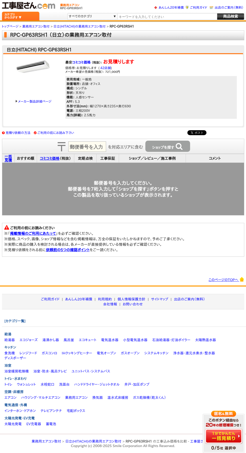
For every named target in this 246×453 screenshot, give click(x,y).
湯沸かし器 (50, 340)
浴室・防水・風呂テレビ (50, 371)
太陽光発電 (13, 424)
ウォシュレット (26, 384)
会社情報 (110, 304)
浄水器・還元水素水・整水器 (194, 353)
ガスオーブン (130, 353)
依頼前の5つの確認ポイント (68, 250)
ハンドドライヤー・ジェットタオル (97, 384)
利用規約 (105, 299)
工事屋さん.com (202, 441)
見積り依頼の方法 (18, 132)
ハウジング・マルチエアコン (40, 397)
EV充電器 (33, 424)
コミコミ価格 (81, 62)
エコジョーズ (28, 340)
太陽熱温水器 (205, 340)
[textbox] (166, 17)
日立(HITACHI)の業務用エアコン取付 (93, 441)
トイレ (8, 384)
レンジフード (28, 353)
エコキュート (87, 340)
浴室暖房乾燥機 (16, 371)
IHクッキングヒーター (77, 353)
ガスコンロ (49, 353)
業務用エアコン (76, 397)
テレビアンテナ (51, 410)
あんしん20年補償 (171, 7)
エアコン (10, 397)
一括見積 (8, 158)
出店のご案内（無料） (229, 7)
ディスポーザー (15, 358)
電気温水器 (110, 340)
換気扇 (97, 397)
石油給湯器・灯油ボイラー (171, 340)
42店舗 (105, 68)
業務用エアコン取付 (46, 441)
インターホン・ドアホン (20, 410)
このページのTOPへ (226, 279)
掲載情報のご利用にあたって (33, 233)
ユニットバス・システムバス (91, 371)
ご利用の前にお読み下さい (56, 132)
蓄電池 (51, 424)
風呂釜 (69, 340)
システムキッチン (156, 353)
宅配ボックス (76, 410)
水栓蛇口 (47, 384)
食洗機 (9, 353)
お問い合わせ (133, 304)
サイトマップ (159, 299)
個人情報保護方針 (131, 299)
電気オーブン (106, 353)
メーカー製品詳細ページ (33, 101)
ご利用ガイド (198, 7)
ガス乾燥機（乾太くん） (149, 397)
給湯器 (9, 340)
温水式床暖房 (117, 397)
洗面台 (64, 384)
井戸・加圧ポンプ (136, 384)
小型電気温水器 (135, 340)
